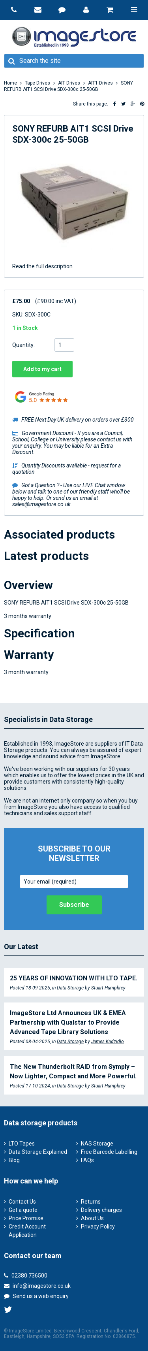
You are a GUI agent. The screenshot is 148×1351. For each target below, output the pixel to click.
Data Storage (70, 988)
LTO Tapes (22, 1143)
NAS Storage (97, 1143)
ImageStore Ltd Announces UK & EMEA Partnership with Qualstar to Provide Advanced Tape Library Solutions (68, 1022)
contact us (109, 439)
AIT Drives (69, 83)
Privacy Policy (98, 1226)
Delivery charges (101, 1210)
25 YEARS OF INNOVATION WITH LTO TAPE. (73, 978)
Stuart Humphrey (108, 988)
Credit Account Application (27, 1230)
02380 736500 (25, 1275)
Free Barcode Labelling (109, 1152)
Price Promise (26, 1218)
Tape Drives (37, 83)
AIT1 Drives (100, 83)
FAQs (87, 1160)
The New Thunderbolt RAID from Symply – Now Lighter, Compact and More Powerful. (73, 1071)
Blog (14, 1160)
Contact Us (22, 1201)
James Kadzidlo (107, 1041)
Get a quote (23, 1210)
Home (10, 83)
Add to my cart (42, 369)
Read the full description (42, 266)
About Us (92, 1218)
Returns (91, 1201)
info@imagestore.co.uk (37, 1286)
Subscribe (74, 904)
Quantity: (23, 345)
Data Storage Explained (38, 1152)
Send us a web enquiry (36, 1296)
